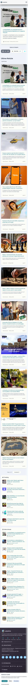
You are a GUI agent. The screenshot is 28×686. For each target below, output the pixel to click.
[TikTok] (14, 657)
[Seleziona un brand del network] (14, 672)
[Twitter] (10, 657)
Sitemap (19, 666)
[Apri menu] (26, 2)
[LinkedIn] (17, 657)
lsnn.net (5, 676)
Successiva (16, 472)
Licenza (20, 680)
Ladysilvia (6, 631)
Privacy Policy (8, 680)
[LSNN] (21, 657)
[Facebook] (3, 657)
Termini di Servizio (15, 680)
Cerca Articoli (5, 666)
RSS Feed (4, 61)
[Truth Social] (25, 657)
